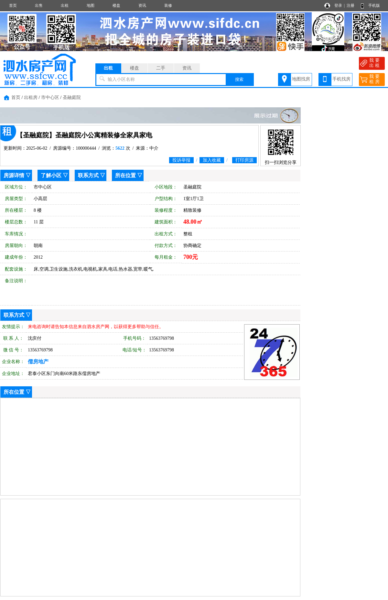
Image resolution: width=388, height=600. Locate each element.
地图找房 (301, 79)
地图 (90, 5)
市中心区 (50, 97)
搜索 (239, 79)
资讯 (142, 5)
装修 (168, 5)
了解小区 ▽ (54, 175)
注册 (350, 5)
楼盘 (116, 5)
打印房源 (244, 160)
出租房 (31, 97)
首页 (13, 5)
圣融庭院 (72, 97)
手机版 (374, 5)
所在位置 (125, 175)
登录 (338, 5)
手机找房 (341, 79)
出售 (39, 5)
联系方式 (88, 175)
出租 (65, 5)
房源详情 (14, 175)
